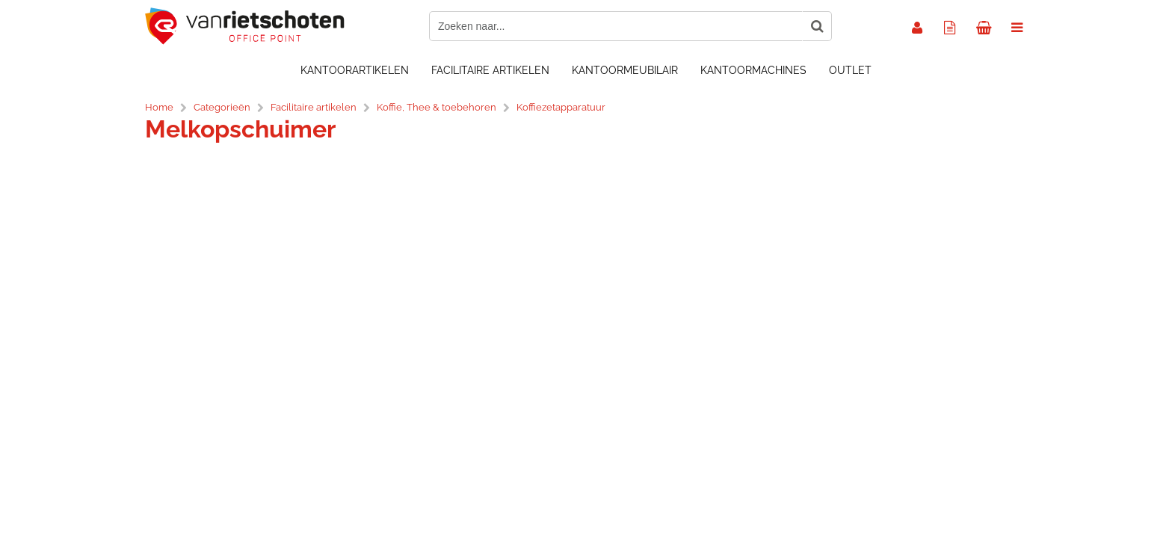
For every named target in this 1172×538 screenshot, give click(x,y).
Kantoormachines (753, 70)
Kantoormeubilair (625, 70)
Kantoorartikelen (354, 70)
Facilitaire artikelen (490, 70)
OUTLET (850, 70)
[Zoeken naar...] (817, 26)
